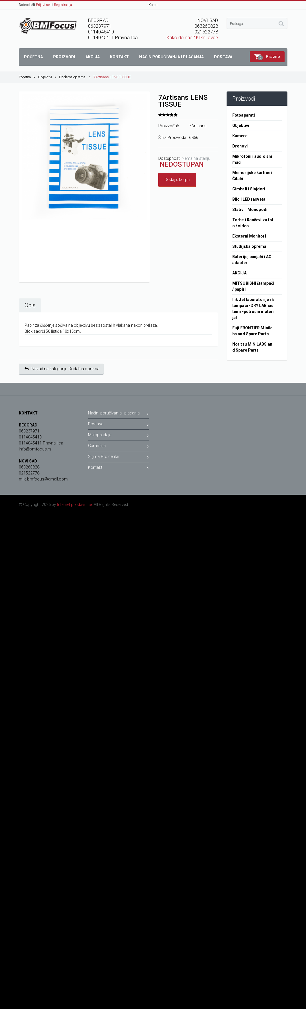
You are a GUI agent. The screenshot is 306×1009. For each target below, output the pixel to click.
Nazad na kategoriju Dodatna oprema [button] (62, 369)
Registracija (63, 5)
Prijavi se (43, 5)
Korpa (153, 5)
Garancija (118, 446)
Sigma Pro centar (118, 457)
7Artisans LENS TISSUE (112, 77)
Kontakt (118, 468)
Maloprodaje (118, 435)
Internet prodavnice (74, 504)
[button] (267, 56)
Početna (27, 77)
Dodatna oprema (75, 77)
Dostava (118, 425)
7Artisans (198, 125)
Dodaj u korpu (177, 179)
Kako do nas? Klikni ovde (192, 37)
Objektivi (47, 77)
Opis (30, 305)
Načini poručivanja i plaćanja (118, 414)
